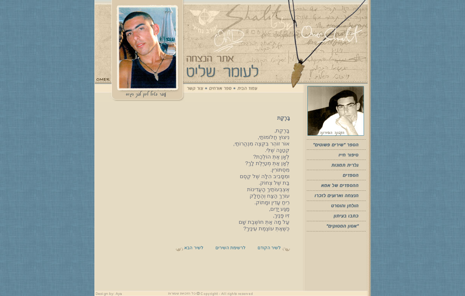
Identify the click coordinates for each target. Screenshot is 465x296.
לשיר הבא (193, 247)
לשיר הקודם (268, 247)
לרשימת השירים (230, 247)
